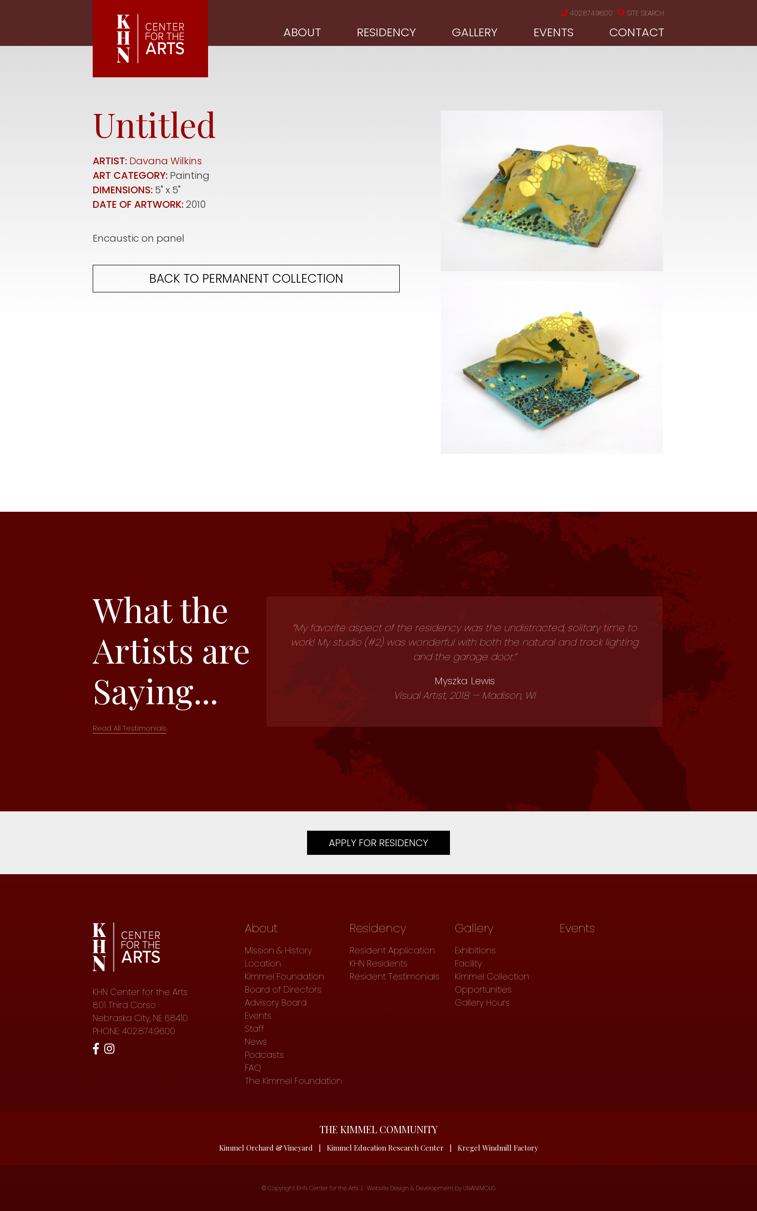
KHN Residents (378, 963)
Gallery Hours (482, 1002)
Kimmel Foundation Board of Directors (284, 982)
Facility (468, 963)
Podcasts (264, 1055)
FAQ (253, 1068)
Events (553, 32)
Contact (636, 32)
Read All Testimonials (130, 728)
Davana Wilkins (165, 161)
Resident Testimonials (394, 976)
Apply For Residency (378, 843)
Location (263, 963)
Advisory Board (276, 1002)
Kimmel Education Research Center (385, 1148)
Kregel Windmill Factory (498, 1148)
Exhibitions (475, 950)
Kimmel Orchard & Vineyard (266, 1148)
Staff (254, 1029)
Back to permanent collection (246, 278)
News (256, 1042)
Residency (386, 32)
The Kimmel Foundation (293, 1081)
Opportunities (483, 989)
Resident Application (392, 950)
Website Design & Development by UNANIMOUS (431, 1188)
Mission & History (278, 950)
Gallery (475, 32)
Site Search (640, 13)
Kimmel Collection (492, 976)
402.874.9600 (587, 13)
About (302, 32)
